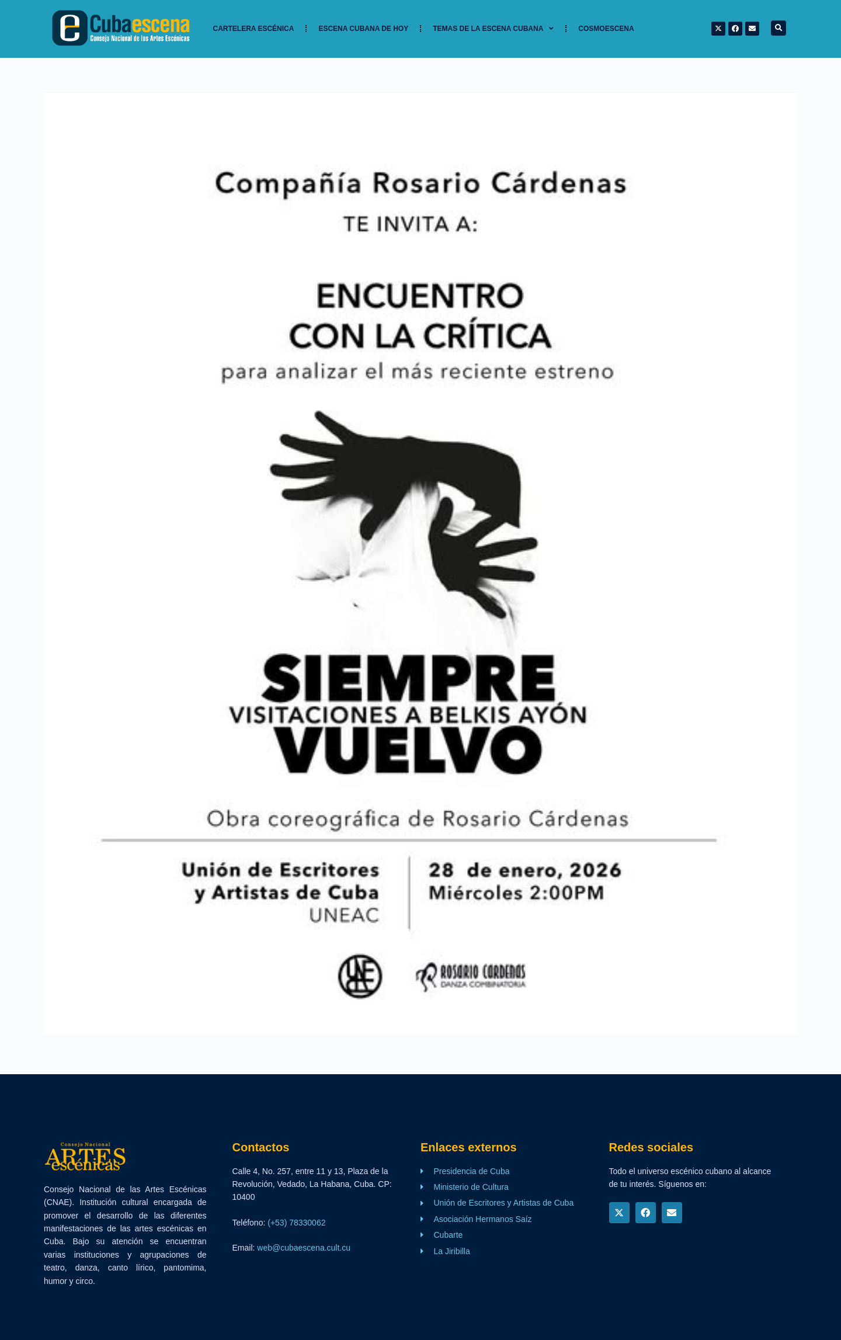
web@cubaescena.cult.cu (303, 1247)
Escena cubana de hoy (363, 29)
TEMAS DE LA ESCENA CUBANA (493, 28)
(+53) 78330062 (296, 1222)
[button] (778, 28)
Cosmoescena (606, 29)
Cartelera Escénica (253, 29)
